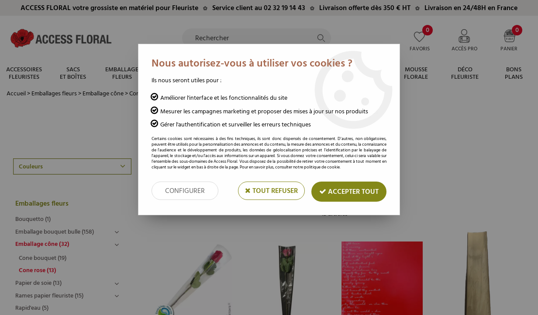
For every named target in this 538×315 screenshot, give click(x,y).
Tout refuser (271, 190)
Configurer (185, 190)
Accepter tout (349, 191)
